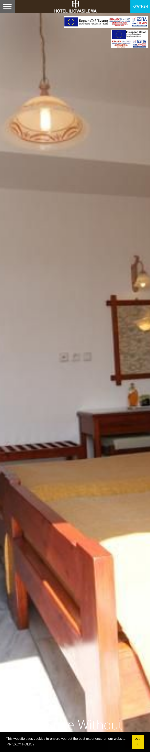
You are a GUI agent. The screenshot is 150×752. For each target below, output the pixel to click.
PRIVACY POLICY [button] (21, 744)
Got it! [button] (138, 742)
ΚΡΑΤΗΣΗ (140, 6)
